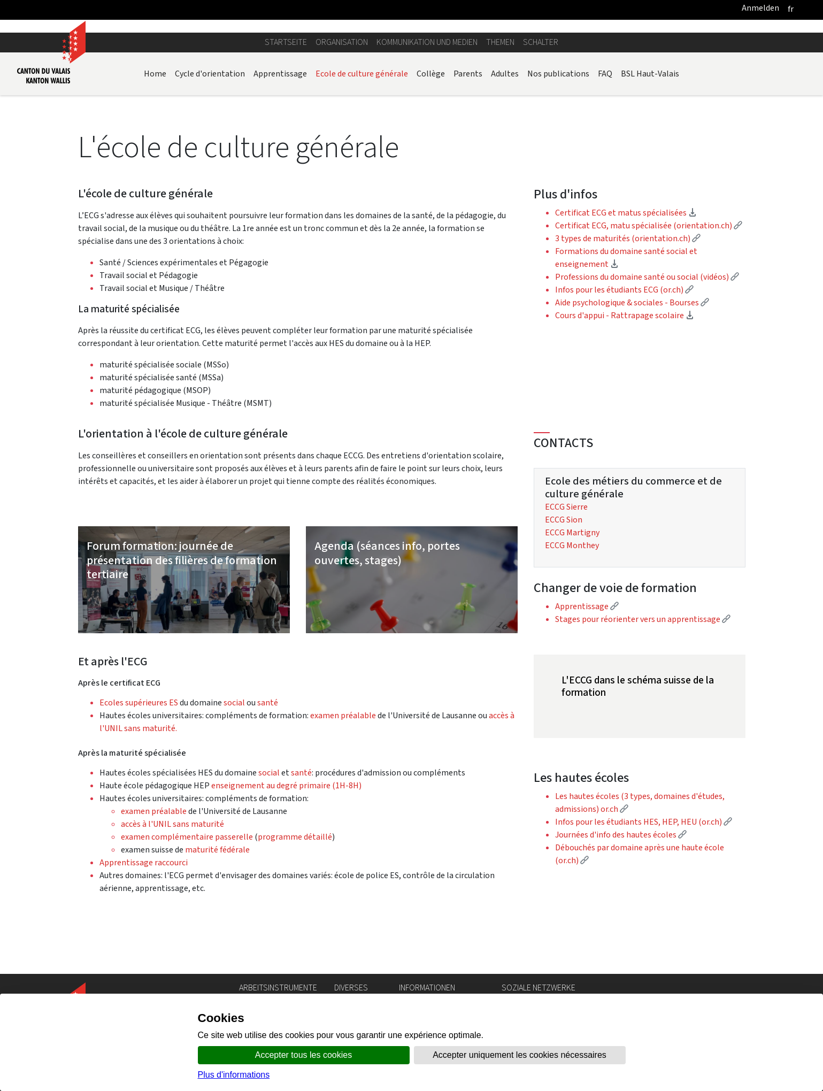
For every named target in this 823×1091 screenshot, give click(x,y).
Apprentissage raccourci (144, 862)
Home (155, 73)
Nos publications (558, 73)
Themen (500, 42)
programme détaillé (295, 836)
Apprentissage (280, 73)
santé (267, 702)
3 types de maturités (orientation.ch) (628, 238)
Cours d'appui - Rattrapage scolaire (624, 315)
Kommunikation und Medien (427, 42)
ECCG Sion (563, 519)
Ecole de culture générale (362, 73)
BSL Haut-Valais (650, 73)
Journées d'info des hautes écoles (621, 834)
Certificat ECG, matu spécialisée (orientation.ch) (648, 225)
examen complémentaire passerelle (187, 836)
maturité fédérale (217, 849)
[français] (791, 8)
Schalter (540, 42)
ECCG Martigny (572, 532)
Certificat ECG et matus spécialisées (626, 212)
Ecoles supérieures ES (138, 702)
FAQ (605, 73)
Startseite (286, 42)
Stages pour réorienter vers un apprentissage (642, 619)
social (234, 702)
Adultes (505, 73)
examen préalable (342, 715)
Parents (467, 73)
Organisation (342, 42)
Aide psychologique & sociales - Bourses (632, 302)
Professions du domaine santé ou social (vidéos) (647, 276)
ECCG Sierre (566, 506)
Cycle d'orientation (210, 73)
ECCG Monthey (572, 545)
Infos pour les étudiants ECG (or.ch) (624, 289)
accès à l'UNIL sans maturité (172, 823)
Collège (431, 73)
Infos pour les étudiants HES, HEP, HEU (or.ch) (643, 821)
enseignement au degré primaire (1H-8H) (286, 785)
